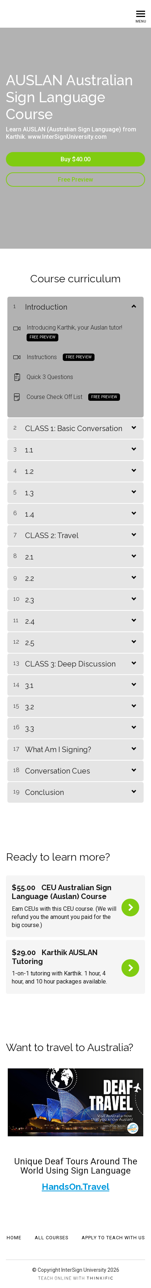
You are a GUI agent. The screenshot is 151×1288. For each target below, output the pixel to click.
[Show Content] (133, 306)
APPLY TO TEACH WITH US (113, 1237)
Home (14, 1237)
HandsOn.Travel (75, 1186)
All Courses (51, 1237)
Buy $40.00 (75, 159)
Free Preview (75, 179)
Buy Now (130, 907)
